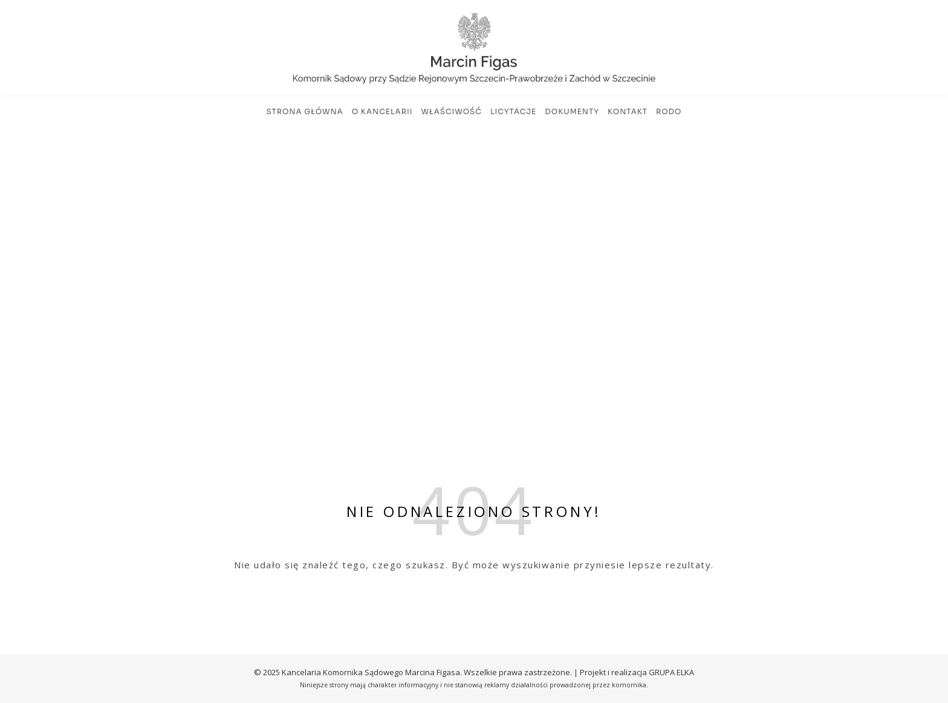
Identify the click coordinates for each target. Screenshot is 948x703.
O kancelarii (382, 111)
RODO (669, 111)
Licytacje (513, 111)
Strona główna (305, 111)
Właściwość (451, 111)
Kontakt (628, 111)
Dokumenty (572, 111)
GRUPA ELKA (671, 672)
